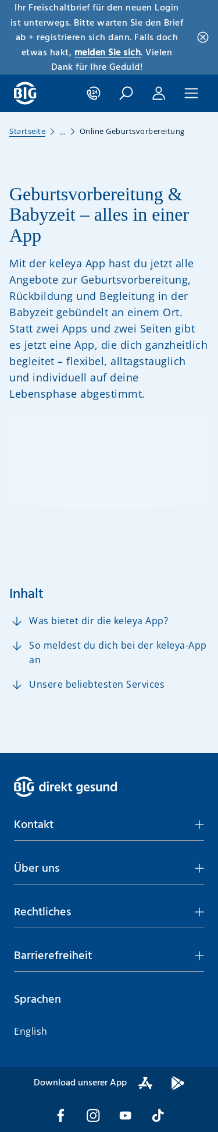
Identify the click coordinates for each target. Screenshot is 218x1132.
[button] (126, 93)
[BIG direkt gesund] (25, 93)
